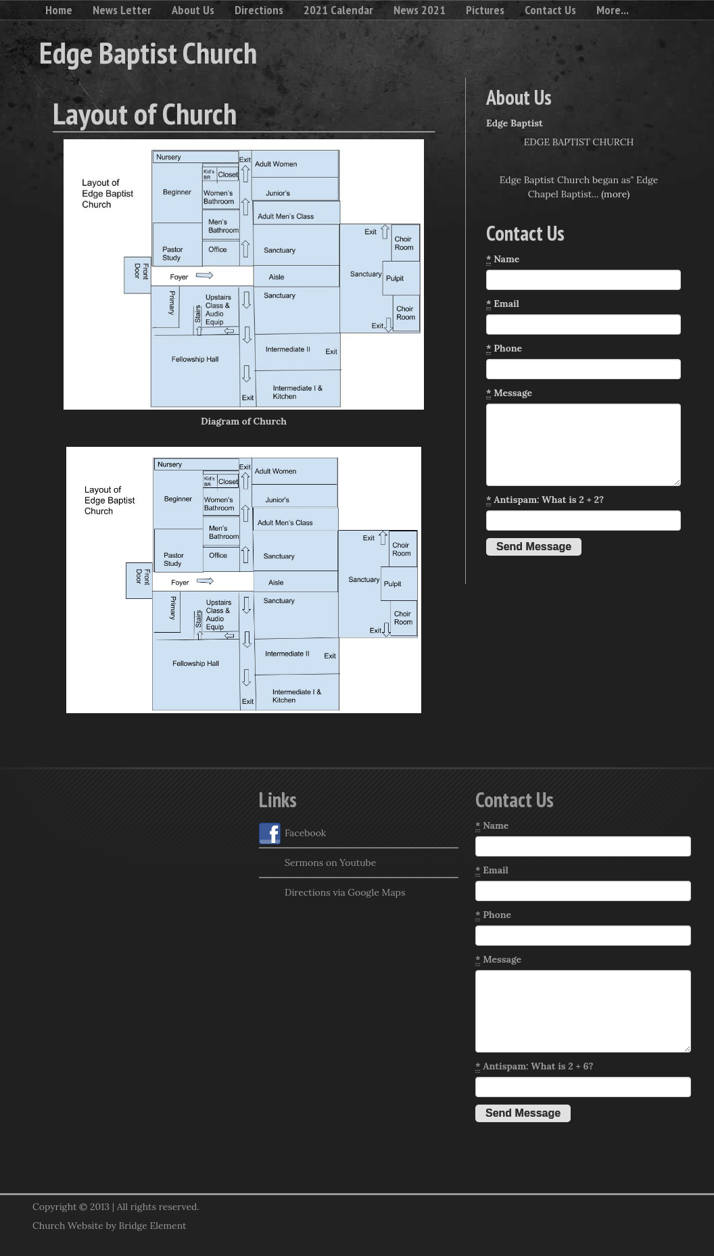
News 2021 (420, 10)
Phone (504, 348)
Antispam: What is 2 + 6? (534, 1066)
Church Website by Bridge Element (109, 1225)
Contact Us (550, 10)
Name (502, 259)
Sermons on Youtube (317, 863)
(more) (615, 194)
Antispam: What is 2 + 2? (545, 499)
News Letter (122, 10)
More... (612, 10)
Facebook (292, 833)
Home (58, 10)
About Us (193, 10)
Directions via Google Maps (332, 893)
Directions (259, 10)
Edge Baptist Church (148, 52)
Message (509, 393)
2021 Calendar (338, 10)
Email (502, 303)
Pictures (485, 10)
